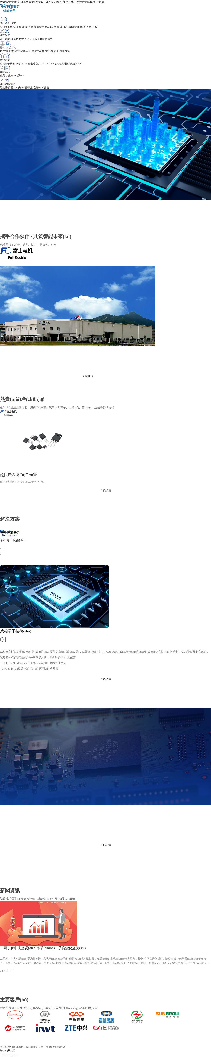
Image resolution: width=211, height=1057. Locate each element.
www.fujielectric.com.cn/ (14, 364)
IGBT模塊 (5, 51)
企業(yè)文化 (23, 27)
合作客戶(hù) (91, 27)
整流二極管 (38, 51)
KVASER (29, 39)
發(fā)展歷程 (37, 27)
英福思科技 (62, 63)
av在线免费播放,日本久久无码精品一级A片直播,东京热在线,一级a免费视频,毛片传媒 (52, 1)
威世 (16, 39)
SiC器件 (49, 51)
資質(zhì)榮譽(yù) (53, 27)
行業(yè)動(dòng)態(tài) (12, 75)
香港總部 (5, 87)
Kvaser (23, 63)
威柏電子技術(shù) (10, 63)
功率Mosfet (25, 51)
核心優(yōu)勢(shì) (74, 27)
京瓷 (50, 39)
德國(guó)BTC (76, 63)
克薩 (67, 51)
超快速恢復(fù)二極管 (18, 474)
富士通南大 (41, 39)
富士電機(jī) (6, 39)
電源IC (15, 51)
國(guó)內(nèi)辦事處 (22, 87)
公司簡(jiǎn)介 (7, 27)
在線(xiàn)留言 (41, 87)
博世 (21, 39)
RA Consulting (48, 63)
